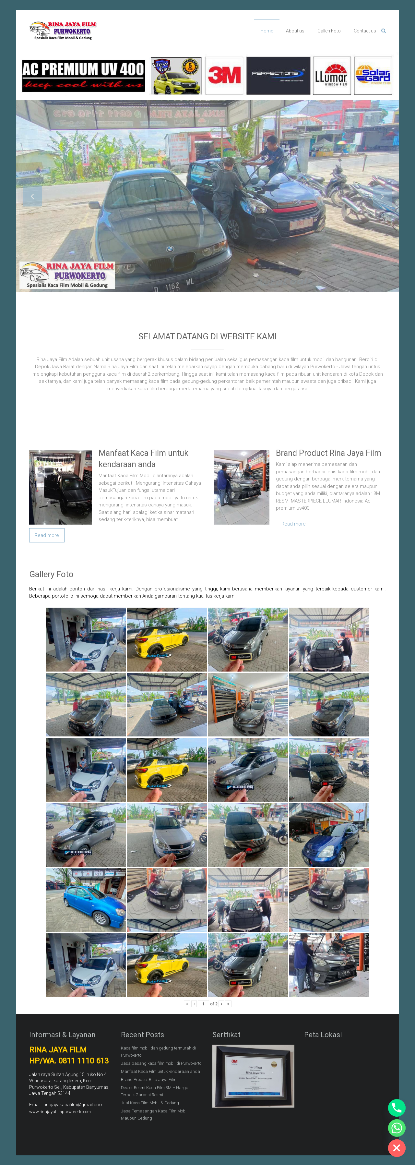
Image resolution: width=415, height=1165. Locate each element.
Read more (47, 535)
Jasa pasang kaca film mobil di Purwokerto (161, 1063)
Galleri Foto (329, 30)
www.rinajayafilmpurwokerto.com (60, 1111)
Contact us (365, 30)
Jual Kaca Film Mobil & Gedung (150, 1102)
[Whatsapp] (397, 1128)
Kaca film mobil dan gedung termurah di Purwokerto (158, 1052)
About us (295, 30)
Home (266, 30)
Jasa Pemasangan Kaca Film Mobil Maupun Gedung (154, 1115)
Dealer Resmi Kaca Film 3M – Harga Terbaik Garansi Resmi (154, 1091)
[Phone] (397, 1108)
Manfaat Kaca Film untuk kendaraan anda (160, 1071)
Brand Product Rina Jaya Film (328, 453)
